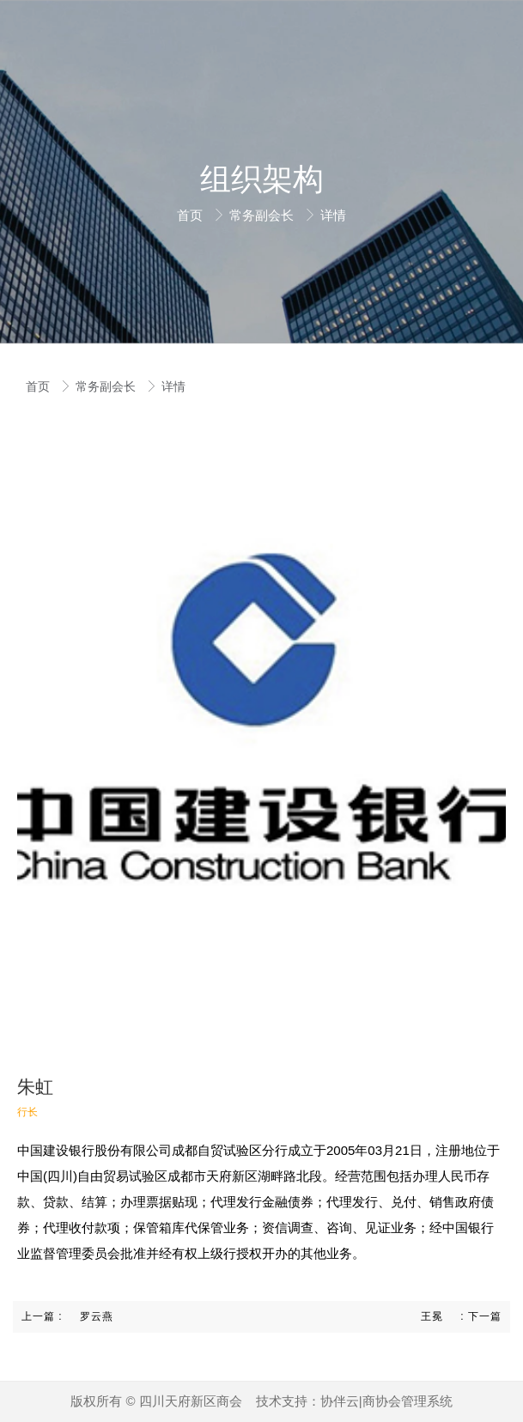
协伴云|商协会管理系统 (386, 1401)
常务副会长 (263, 215)
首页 (191, 215)
